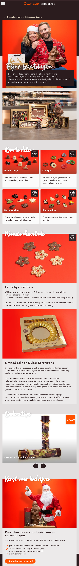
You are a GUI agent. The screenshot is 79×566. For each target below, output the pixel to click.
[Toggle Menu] (3, 3)
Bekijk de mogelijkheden (20, 561)
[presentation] (35, 465)
